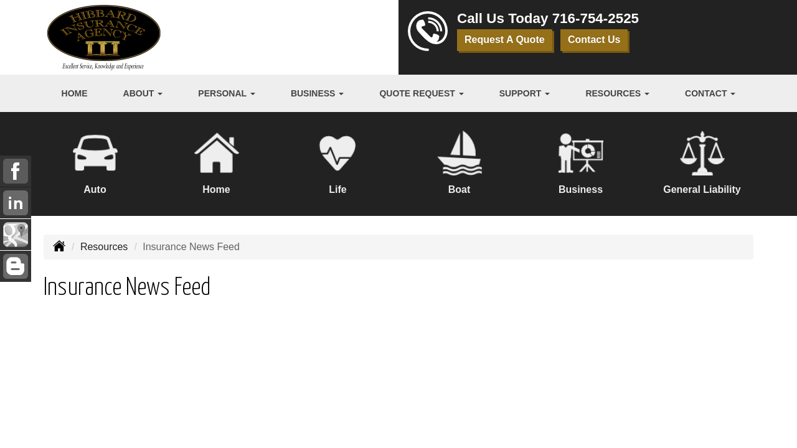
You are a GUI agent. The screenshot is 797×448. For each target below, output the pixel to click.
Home (75, 93)
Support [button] (524, 93)
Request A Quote (505, 39)
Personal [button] (226, 93)
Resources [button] (617, 93)
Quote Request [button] (421, 93)
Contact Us (594, 39)
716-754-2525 (595, 18)
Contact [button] (710, 93)
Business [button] (317, 93)
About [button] (143, 93)
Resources (104, 246)
